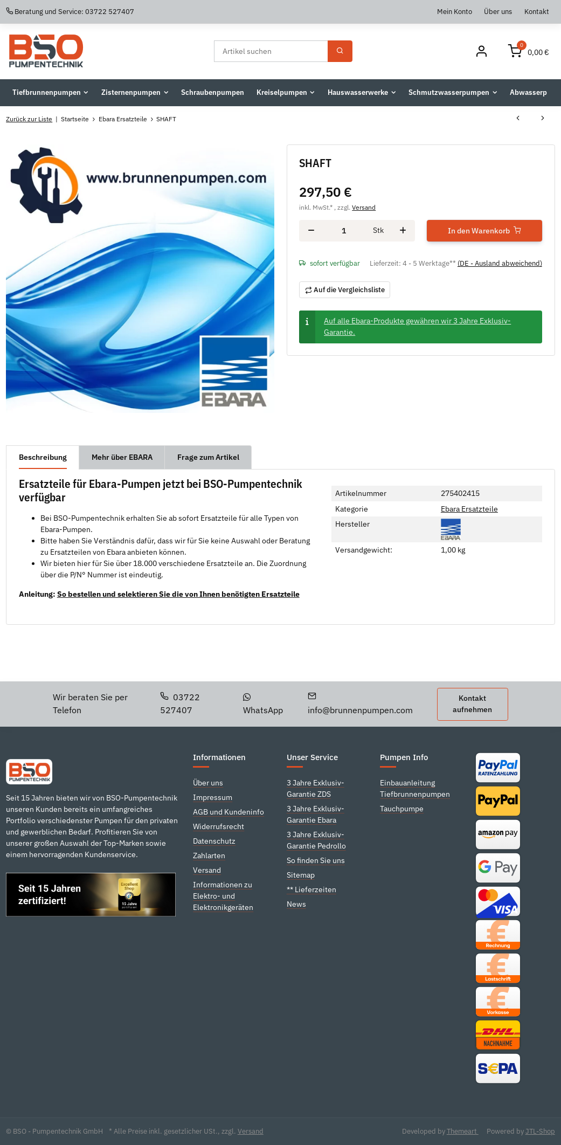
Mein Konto (454, 11)
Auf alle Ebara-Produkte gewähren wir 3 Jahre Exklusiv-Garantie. (417, 326)
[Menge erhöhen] (402, 230)
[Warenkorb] (528, 51)
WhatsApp (263, 704)
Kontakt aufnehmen (472, 703)
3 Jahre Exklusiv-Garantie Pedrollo (316, 840)
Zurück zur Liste (29, 119)
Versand (364, 207)
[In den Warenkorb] (484, 231)
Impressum (212, 797)
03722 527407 (180, 703)
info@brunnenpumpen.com (360, 703)
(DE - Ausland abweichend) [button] (500, 263)
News (296, 904)
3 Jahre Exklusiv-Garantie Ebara (315, 814)
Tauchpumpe (402, 808)
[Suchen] (271, 51)
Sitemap (301, 875)
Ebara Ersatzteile (469, 509)
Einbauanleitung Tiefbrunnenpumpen (415, 788)
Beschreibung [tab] (43, 457)
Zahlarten (209, 855)
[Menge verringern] (311, 230)
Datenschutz (214, 841)
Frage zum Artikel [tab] (208, 457)
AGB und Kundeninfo (228, 812)
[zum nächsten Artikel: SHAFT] (542, 119)
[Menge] (343, 230)
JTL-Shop (540, 1131)
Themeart (463, 1131)
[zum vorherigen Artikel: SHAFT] (517, 119)
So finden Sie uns (316, 860)
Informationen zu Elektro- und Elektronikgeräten (223, 896)
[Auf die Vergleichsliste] (344, 289)
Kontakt (536, 11)
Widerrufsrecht (218, 826)
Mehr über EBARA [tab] (122, 457)
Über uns (498, 11)
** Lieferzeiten (311, 889)
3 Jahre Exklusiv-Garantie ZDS (315, 788)
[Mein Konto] (481, 51)
